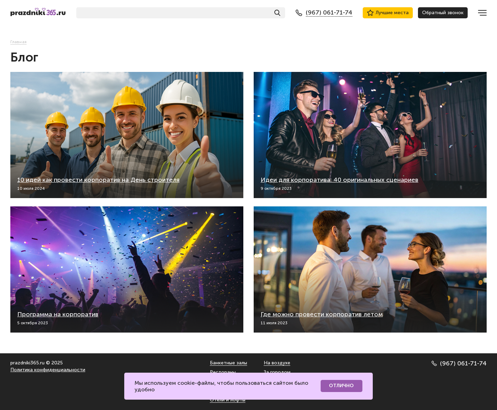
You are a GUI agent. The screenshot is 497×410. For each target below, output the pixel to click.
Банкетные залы (228, 363)
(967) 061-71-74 (459, 363)
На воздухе (277, 363)
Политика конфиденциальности (47, 370)
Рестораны (223, 372)
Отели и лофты (227, 400)
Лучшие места (388, 12)
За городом (277, 372)
